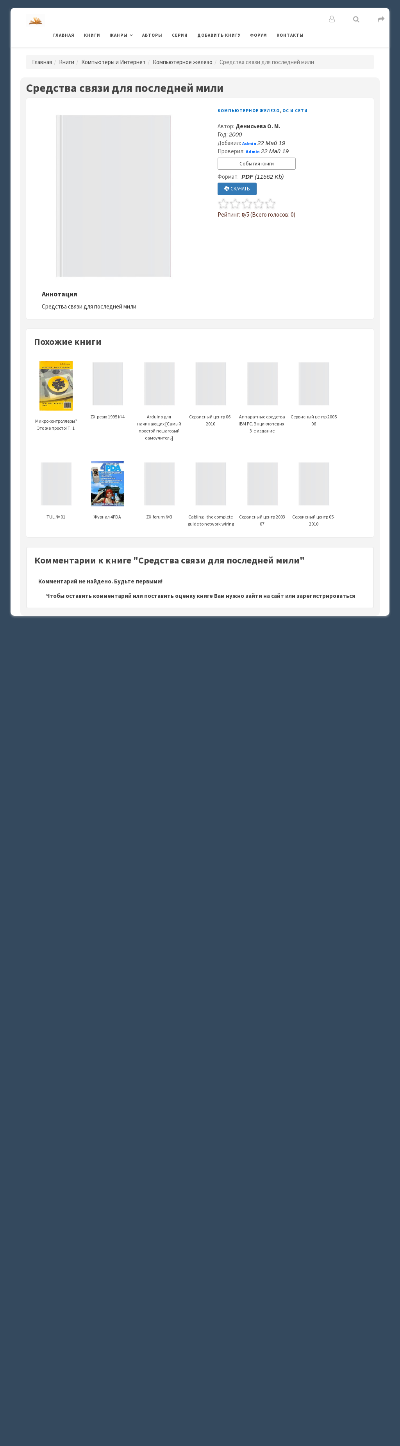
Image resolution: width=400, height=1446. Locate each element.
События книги (256, 163)
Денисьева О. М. (258, 126)
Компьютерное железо (182, 62)
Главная (64, 35)
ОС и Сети (295, 110)
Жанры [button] (119, 35)
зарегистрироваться (325, 595)
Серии (180, 35)
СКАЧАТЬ (237, 188)
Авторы (152, 35)
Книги (92, 35)
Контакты (290, 35)
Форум (258, 35)
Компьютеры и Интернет (113, 62)
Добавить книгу (219, 35)
